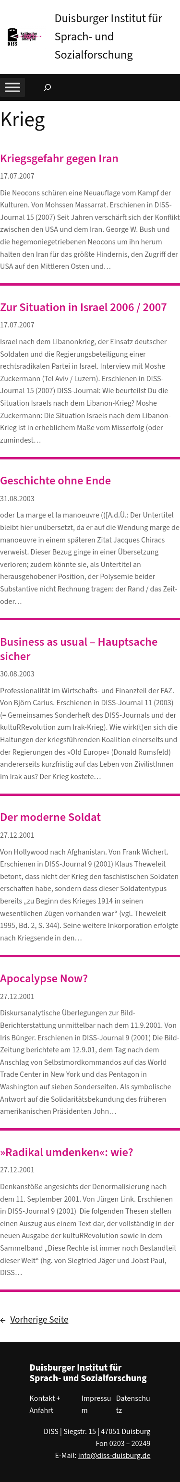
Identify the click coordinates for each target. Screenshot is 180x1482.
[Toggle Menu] (12, 87)
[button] (173, 9)
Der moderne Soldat (50, 817)
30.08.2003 (17, 674)
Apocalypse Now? (44, 979)
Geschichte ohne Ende (55, 481)
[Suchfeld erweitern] (47, 87)
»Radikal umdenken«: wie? (66, 1152)
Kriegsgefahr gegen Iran (59, 159)
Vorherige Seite (34, 1320)
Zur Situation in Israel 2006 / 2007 (83, 307)
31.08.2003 (17, 499)
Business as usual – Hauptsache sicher (78, 649)
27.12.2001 (17, 835)
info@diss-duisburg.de (114, 1455)
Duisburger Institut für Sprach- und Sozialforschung (108, 36)
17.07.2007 (17, 176)
